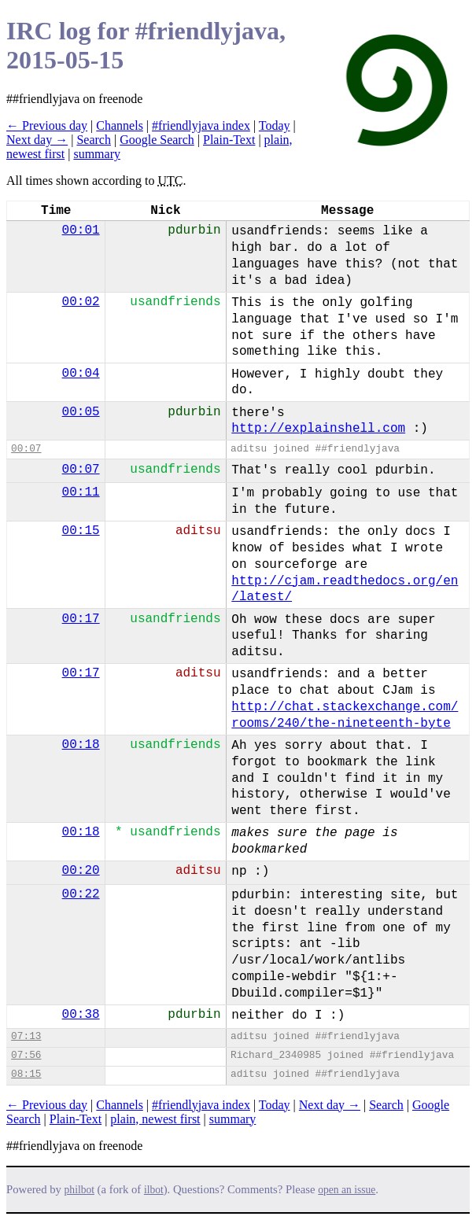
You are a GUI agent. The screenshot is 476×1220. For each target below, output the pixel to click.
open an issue (346, 1190)
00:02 (81, 302)
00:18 (81, 745)
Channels (119, 125)
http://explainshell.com (318, 429)
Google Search (157, 139)
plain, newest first (155, 1119)
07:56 (26, 1055)
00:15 (81, 531)
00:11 (81, 492)
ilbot (154, 1190)
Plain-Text (229, 139)
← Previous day (46, 125)
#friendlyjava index (201, 125)
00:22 (81, 894)
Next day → (37, 139)
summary (96, 153)
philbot (79, 1190)
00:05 (81, 412)
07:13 (26, 1036)
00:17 (81, 619)
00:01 (81, 230)
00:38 (81, 1015)
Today (274, 125)
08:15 (26, 1074)
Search (93, 139)
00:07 (26, 449)
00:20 (81, 871)
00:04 (81, 374)
